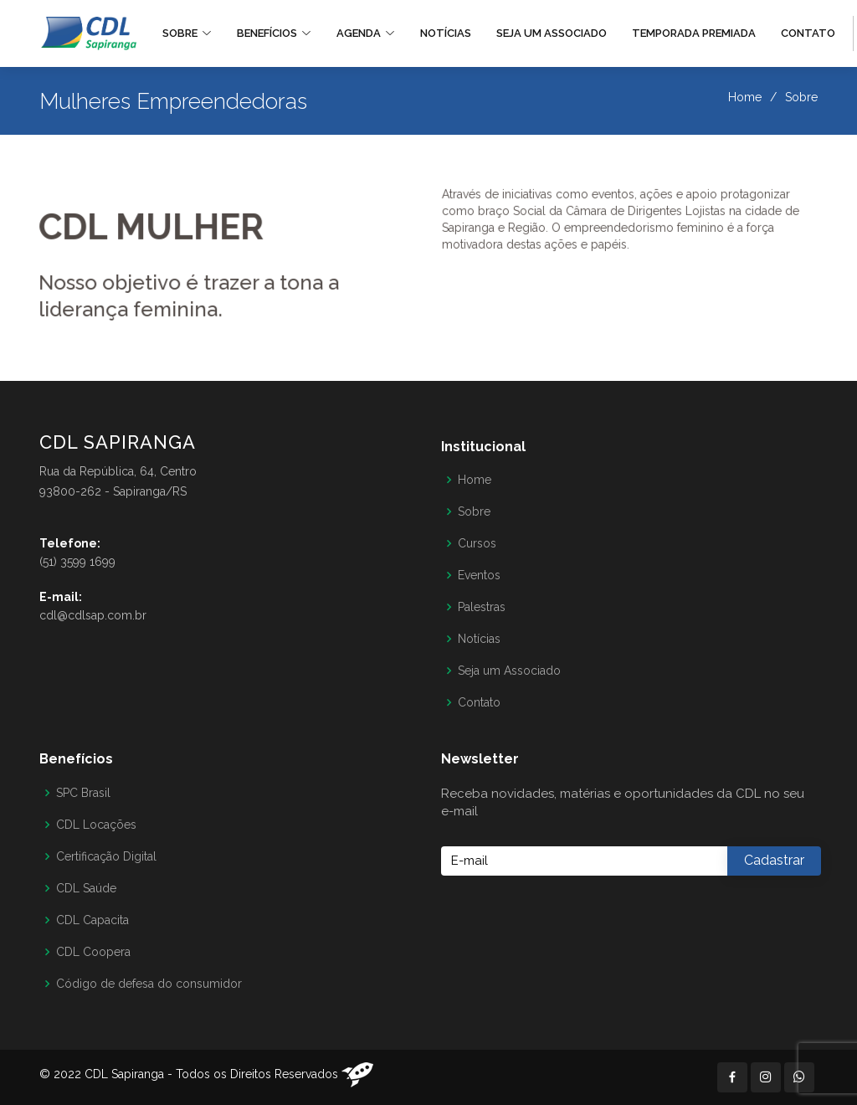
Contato (808, 33)
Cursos (477, 543)
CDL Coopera (93, 952)
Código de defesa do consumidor (149, 983)
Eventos (479, 575)
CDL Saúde (86, 888)
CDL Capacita (92, 920)
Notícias (445, 33)
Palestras (481, 607)
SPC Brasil (83, 793)
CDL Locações (96, 824)
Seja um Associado (551, 33)
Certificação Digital (106, 856)
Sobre (474, 511)
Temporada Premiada (694, 33)
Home (745, 97)
